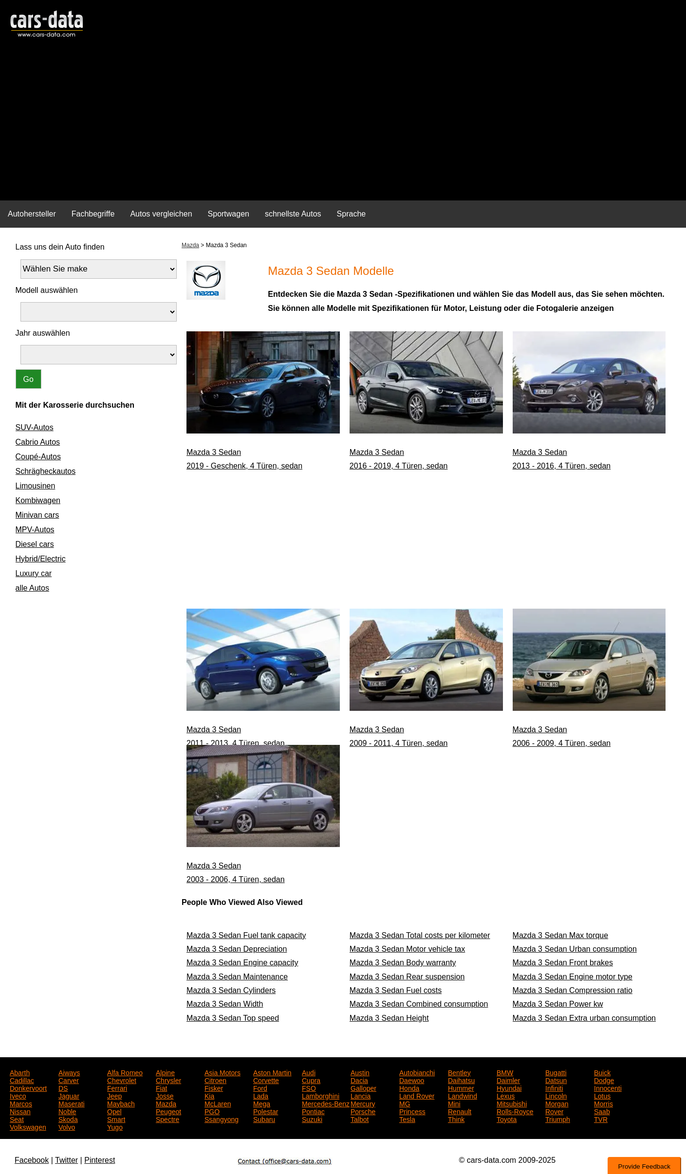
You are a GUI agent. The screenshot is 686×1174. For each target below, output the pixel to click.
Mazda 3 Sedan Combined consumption (419, 1004)
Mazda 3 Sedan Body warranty (403, 962)
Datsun (556, 1080)
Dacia (359, 1080)
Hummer (461, 1087)
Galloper (363, 1087)
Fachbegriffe (93, 214)
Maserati (71, 1103)
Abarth (20, 1072)
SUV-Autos (35, 427)
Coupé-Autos (38, 456)
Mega (261, 1103)
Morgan (556, 1103)
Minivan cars (37, 515)
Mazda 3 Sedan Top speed (232, 1018)
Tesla (407, 1118)
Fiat (161, 1087)
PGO (212, 1111)
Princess (412, 1111)
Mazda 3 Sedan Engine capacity (242, 962)
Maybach (121, 1103)
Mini (454, 1103)
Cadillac (22, 1080)
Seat (17, 1118)
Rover (554, 1111)
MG (404, 1103)
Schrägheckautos (46, 471)
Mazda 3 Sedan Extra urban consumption (584, 1018)
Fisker (213, 1087)
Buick (602, 1072)
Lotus (602, 1095)
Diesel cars (35, 544)
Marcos (21, 1103)
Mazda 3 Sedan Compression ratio (572, 990)
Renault (459, 1111)
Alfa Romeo (125, 1072)
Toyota (507, 1118)
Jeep (114, 1095)
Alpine (165, 1072)
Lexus (506, 1095)
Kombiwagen (38, 500)
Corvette (266, 1080)
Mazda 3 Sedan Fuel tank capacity (246, 935)
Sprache (351, 214)
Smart (116, 1118)
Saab (602, 1111)
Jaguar (68, 1095)
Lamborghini (320, 1095)
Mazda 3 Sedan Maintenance (237, 977)
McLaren (217, 1103)
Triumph (557, 1118)
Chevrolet (121, 1080)
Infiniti (554, 1087)
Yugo (115, 1126)
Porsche (363, 1111)
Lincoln (556, 1095)
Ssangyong (221, 1118)
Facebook (32, 1160)
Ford (260, 1087)
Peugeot (168, 1111)
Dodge (604, 1080)
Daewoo (411, 1080)
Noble (67, 1111)
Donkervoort (28, 1087)
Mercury (363, 1103)
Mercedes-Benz (326, 1103)
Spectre (167, 1118)
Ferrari (117, 1087)
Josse (165, 1095)
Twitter (66, 1160)
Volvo (66, 1126)
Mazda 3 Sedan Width (224, 1004)
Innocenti (608, 1087)
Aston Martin (272, 1072)
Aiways (69, 1072)
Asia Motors (222, 1072)
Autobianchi (417, 1072)
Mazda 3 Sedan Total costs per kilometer (420, 935)
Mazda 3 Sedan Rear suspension (407, 977)
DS (63, 1087)
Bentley (459, 1072)
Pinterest (99, 1160)
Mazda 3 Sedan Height (389, 1018)
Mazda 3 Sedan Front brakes (563, 962)
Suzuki (312, 1118)
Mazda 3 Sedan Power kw (558, 1004)
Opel (114, 1111)
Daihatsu (461, 1080)
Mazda (190, 245)
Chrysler (168, 1080)
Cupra (311, 1080)
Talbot (360, 1118)
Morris (603, 1103)
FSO (309, 1087)
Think (456, 1118)
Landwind (462, 1095)
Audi (308, 1072)
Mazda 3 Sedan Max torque (561, 935)
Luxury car (34, 573)
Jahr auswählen (43, 333)
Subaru (264, 1118)
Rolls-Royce (515, 1111)
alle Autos (32, 588)
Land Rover (416, 1095)
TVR (601, 1118)
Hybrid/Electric (41, 559)
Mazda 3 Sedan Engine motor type (572, 977)
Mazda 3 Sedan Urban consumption (575, 949)
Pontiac (313, 1111)
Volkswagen (28, 1126)
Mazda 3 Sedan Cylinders (231, 990)
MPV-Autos (35, 529)
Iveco (18, 1095)
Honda (409, 1087)
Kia (209, 1095)
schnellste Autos (293, 214)
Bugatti (556, 1072)
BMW (505, 1072)
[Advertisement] (343, 124)
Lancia (361, 1095)
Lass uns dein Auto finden (60, 247)
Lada (260, 1095)
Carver (68, 1080)
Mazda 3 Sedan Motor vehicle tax (407, 949)
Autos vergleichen (161, 214)
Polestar (265, 1111)
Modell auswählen (47, 290)
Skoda (68, 1118)
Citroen (215, 1080)
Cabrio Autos (38, 442)
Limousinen (36, 486)
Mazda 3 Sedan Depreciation (236, 949)
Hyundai (509, 1087)
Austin (360, 1072)
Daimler (508, 1080)
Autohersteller (32, 214)
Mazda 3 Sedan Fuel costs (396, 990)
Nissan (20, 1111)
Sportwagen (228, 214)
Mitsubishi (512, 1103)
